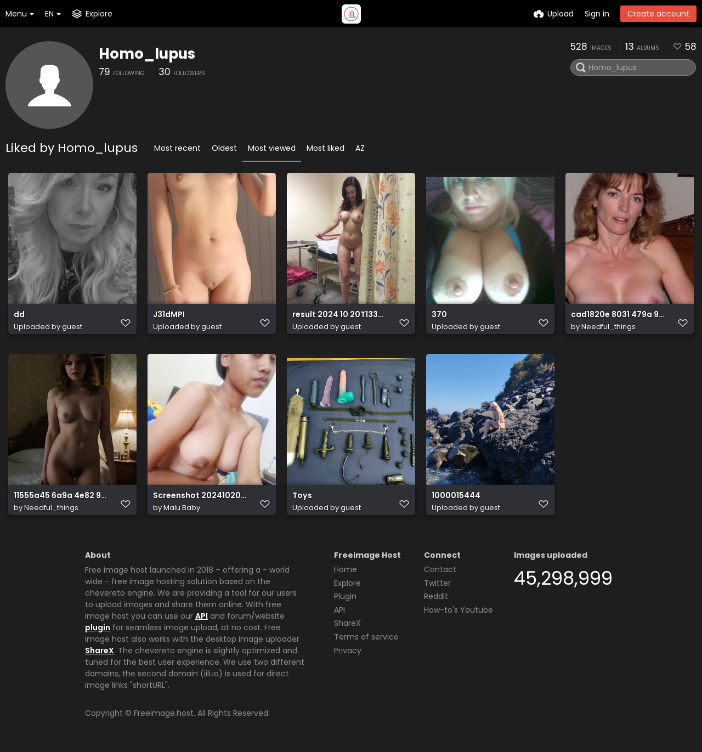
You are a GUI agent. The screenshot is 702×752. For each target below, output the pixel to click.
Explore (347, 583)
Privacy (347, 650)
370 (439, 314)
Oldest (224, 148)
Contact (440, 569)
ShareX (99, 650)
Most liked (325, 148)
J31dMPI (169, 314)
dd (19, 314)
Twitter (437, 583)
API (201, 615)
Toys (302, 495)
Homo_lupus (147, 54)
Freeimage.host (164, 713)
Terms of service (366, 636)
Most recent (177, 148)
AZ (360, 148)
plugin (97, 627)
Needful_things (608, 326)
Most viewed (272, 148)
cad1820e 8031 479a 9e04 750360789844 (618, 314)
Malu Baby (181, 507)
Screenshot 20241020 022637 (200, 495)
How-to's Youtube (458, 609)
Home (345, 569)
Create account (658, 13)
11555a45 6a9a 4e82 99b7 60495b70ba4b (60, 495)
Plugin (345, 596)
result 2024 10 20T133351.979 (339, 314)
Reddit (436, 596)
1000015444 (456, 495)
